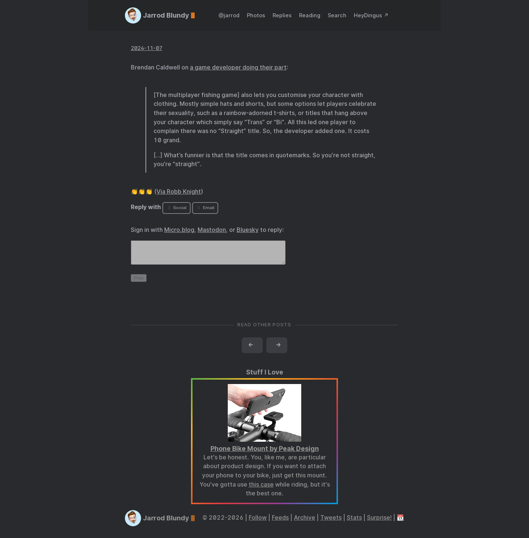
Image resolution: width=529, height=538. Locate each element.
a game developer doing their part (238, 67)
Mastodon (212, 229)
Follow (258, 522)
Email (205, 207)
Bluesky (248, 229)
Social (176, 207)
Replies (282, 15)
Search (337, 15)
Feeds (280, 522)
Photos (256, 15)
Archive (304, 522)
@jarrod (229, 15)
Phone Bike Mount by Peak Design (264, 453)
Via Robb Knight (178, 191)
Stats (354, 522)
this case (261, 488)
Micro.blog (179, 229)
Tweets (331, 522)
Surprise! (379, 522)
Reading (309, 15)
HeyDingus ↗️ (371, 15)
